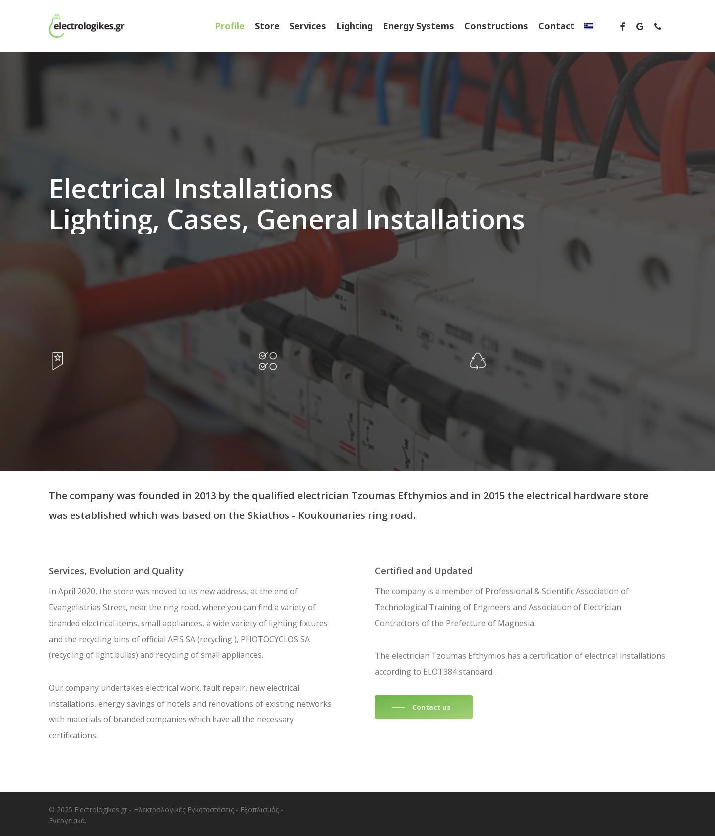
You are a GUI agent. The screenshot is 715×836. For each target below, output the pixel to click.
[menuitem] (588, 26)
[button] (423, 726)
